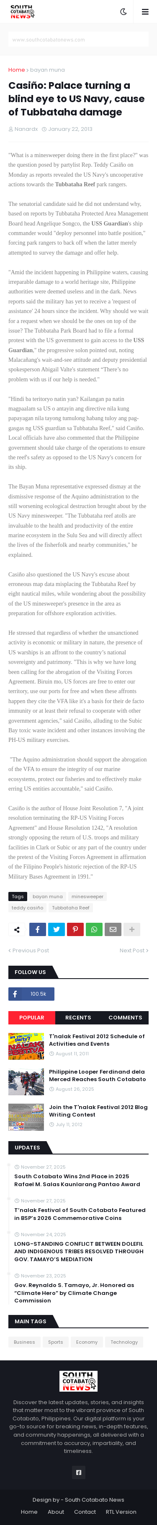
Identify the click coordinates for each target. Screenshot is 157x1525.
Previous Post (31, 950)
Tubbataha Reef (71, 907)
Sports (55, 1342)
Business (24, 1342)
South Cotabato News (94, 1500)
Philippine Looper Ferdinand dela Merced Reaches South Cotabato (97, 1075)
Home (16, 70)
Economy (87, 1342)
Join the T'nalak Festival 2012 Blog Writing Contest (98, 1111)
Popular (31, 1018)
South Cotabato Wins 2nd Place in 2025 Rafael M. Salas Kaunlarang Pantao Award (77, 1180)
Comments (125, 1018)
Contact (85, 1512)
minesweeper (87, 896)
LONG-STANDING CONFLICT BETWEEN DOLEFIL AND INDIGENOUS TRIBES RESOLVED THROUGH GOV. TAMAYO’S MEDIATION (79, 1251)
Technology (124, 1342)
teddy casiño (27, 907)
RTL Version (121, 1512)
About (56, 1512)
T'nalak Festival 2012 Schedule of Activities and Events (97, 1040)
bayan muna (47, 70)
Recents (78, 1018)
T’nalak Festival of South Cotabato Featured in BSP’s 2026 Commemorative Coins (80, 1214)
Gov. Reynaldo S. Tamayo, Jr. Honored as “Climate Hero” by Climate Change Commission (74, 1293)
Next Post (132, 950)
